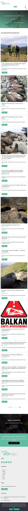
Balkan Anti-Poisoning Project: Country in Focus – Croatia (12, 104)
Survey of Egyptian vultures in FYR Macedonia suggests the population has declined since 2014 (14, 64)
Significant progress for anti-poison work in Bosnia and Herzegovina (14, 237)
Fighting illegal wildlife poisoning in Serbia (11, 225)
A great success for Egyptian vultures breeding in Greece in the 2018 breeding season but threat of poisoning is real (12, 172)
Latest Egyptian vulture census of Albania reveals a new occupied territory (14, 185)
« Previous (10, 407)
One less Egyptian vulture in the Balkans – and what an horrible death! (13, 251)
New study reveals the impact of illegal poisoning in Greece (13, 291)
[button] (25, 7)
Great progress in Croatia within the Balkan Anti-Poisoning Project (12, 355)
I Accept (11, 509)
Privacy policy (16, 509)
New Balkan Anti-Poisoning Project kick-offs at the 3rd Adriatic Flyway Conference (13, 394)
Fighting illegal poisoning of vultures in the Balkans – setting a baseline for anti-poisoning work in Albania (13, 381)
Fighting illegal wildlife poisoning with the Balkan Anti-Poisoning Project (13, 329)
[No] (26, 506)
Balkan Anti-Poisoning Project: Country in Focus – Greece (12, 117)
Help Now (14, 426)
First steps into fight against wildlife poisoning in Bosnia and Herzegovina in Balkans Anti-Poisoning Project (14, 343)
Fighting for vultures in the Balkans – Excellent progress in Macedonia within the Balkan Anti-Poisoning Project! (14, 367)
